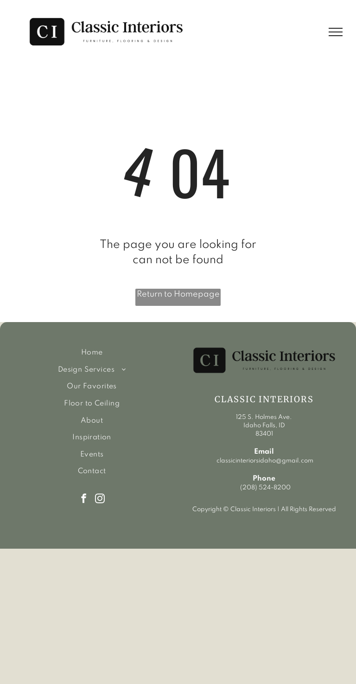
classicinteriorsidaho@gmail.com (264, 461)
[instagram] (100, 499)
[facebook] (83, 499)
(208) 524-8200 (265, 488)
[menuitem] (92, 352)
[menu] (336, 32)
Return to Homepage (178, 294)
